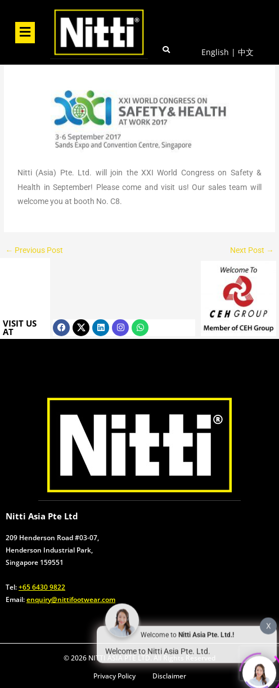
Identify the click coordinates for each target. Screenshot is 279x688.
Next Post (252, 251)
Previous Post (34, 251)
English (215, 52)
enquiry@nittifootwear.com (70, 599)
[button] (24, 32)
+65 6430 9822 (42, 587)
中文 (246, 52)
